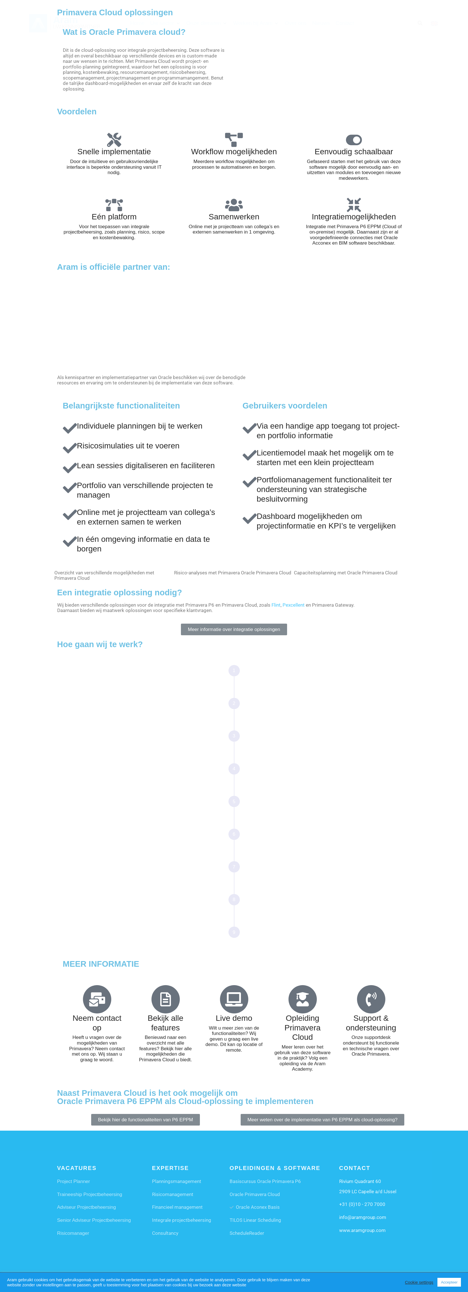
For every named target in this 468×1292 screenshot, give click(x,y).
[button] (165, 23)
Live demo (234, 1018)
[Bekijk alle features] (165, 999)
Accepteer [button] (449, 1282)
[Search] (420, 23)
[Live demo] (234, 999)
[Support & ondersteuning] (371, 999)
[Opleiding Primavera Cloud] (303, 999)
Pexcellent (294, 605)
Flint (276, 605)
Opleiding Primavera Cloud (303, 1027)
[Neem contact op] (97, 999)
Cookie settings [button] (419, 1282)
